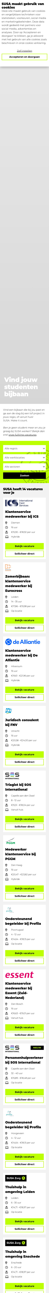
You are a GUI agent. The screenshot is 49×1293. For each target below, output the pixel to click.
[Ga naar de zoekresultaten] (24, 475)
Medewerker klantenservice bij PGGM (20, 854)
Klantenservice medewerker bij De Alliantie (21, 655)
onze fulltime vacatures (22, 434)
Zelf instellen (24, 50)
